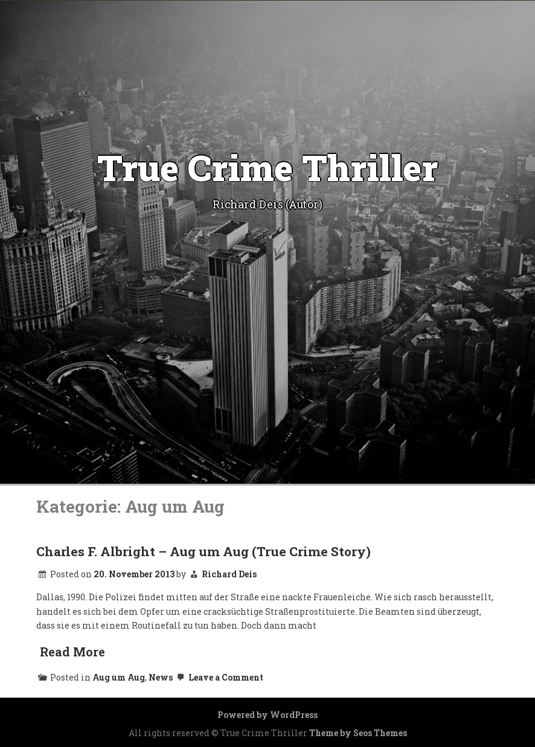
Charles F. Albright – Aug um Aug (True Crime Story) (203, 551)
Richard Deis (229, 574)
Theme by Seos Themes (358, 733)
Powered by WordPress (267, 714)
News (161, 677)
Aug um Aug (118, 677)
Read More (72, 651)
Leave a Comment (219, 677)
